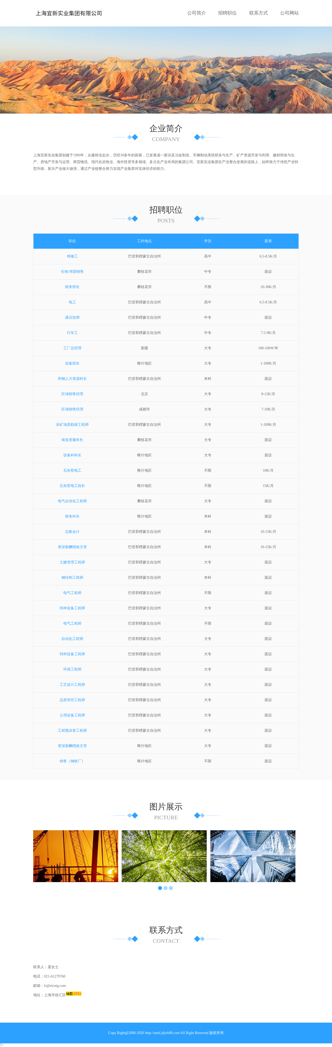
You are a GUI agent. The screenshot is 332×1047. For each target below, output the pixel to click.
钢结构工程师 (72, 578)
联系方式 (258, 13)
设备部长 (72, 363)
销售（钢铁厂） (72, 761)
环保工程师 (72, 669)
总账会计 (72, 532)
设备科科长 (72, 455)
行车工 (72, 333)
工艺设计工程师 (72, 685)
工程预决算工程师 (72, 730)
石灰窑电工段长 (72, 486)
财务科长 (72, 516)
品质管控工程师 (72, 700)
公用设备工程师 (72, 715)
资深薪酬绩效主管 (72, 547)
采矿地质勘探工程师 (72, 425)
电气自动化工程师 (72, 501)
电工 (72, 302)
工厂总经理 (72, 348)
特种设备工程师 (72, 608)
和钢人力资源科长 (72, 379)
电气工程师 (72, 593)
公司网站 (289, 13)
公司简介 (196, 13)
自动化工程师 (72, 639)
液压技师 (72, 317)
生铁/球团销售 (72, 272)
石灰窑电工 (72, 470)
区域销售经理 (72, 394)
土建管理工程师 (72, 562)
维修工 (72, 256)
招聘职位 (227, 13)
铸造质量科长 (72, 440)
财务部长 (72, 287)
